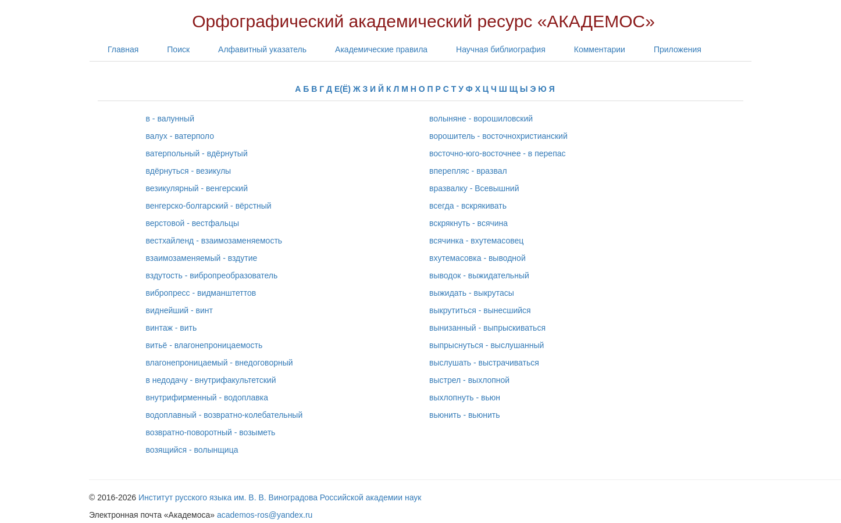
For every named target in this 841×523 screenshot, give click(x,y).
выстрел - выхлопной (469, 380)
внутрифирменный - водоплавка (207, 397)
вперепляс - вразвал (468, 170)
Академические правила (381, 49)
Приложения (677, 49)
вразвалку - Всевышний (474, 188)
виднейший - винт (179, 310)
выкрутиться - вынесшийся (480, 310)
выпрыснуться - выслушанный (486, 345)
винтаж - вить (171, 327)
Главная (123, 49)
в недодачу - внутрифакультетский (211, 380)
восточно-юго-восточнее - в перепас (497, 153)
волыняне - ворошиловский (481, 118)
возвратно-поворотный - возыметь (211, 432)
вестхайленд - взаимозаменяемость (214, 240)
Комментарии (599, 49)
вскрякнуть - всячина (468, 223)
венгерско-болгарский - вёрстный (209, 205)
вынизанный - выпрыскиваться (487, 327)
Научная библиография (501, 49)
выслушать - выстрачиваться (484, 362)
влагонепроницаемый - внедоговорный (219, 362)
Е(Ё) (342, 89)
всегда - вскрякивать (468, 205)
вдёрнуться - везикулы (188, 170)
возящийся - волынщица (192, 449)
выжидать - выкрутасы (471, 293)
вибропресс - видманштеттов (201, 293)
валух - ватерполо (180, 136)
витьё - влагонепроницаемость (204, 345)
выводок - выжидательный (479, 275)
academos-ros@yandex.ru (264, 515)
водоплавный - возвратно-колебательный (224, 415)
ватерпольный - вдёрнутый (197, 153)
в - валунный (170, 118)
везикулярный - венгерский (197, 188)
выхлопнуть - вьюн (464, 397)
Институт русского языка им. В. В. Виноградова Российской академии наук (279, 497)
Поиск (178, 49)
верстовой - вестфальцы (193, 223)
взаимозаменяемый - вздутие (202, 258)
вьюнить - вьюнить (464, 415)
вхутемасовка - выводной (477, 258)
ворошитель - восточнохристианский (498, 136)
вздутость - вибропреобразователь (212, 275)
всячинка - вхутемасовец (476, 240)
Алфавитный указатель (262, 49)
